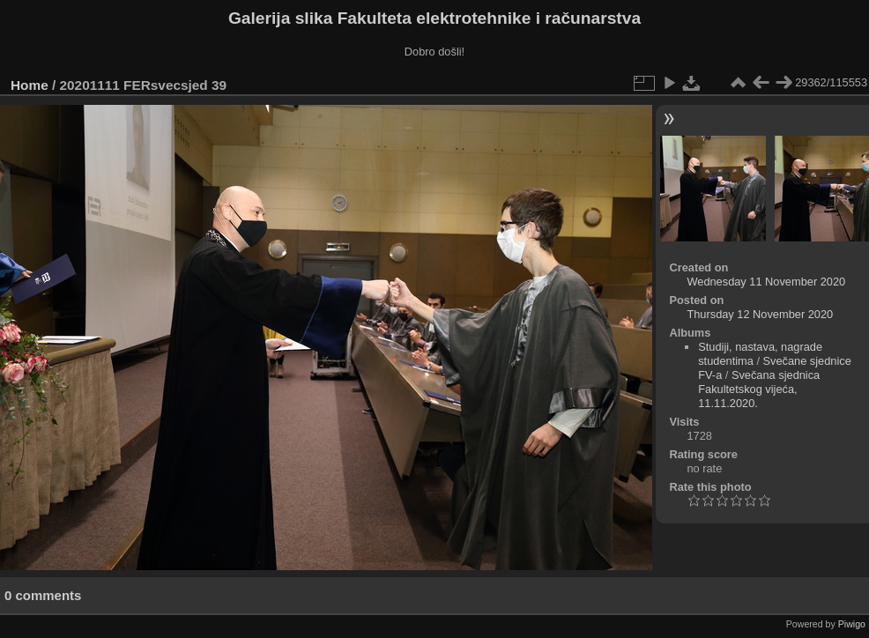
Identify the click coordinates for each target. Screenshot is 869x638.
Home (29, 85)
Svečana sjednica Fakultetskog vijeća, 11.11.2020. (759, 389)
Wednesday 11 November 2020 (766, 281)
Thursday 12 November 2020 (760, 314)
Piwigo (851, 624)
